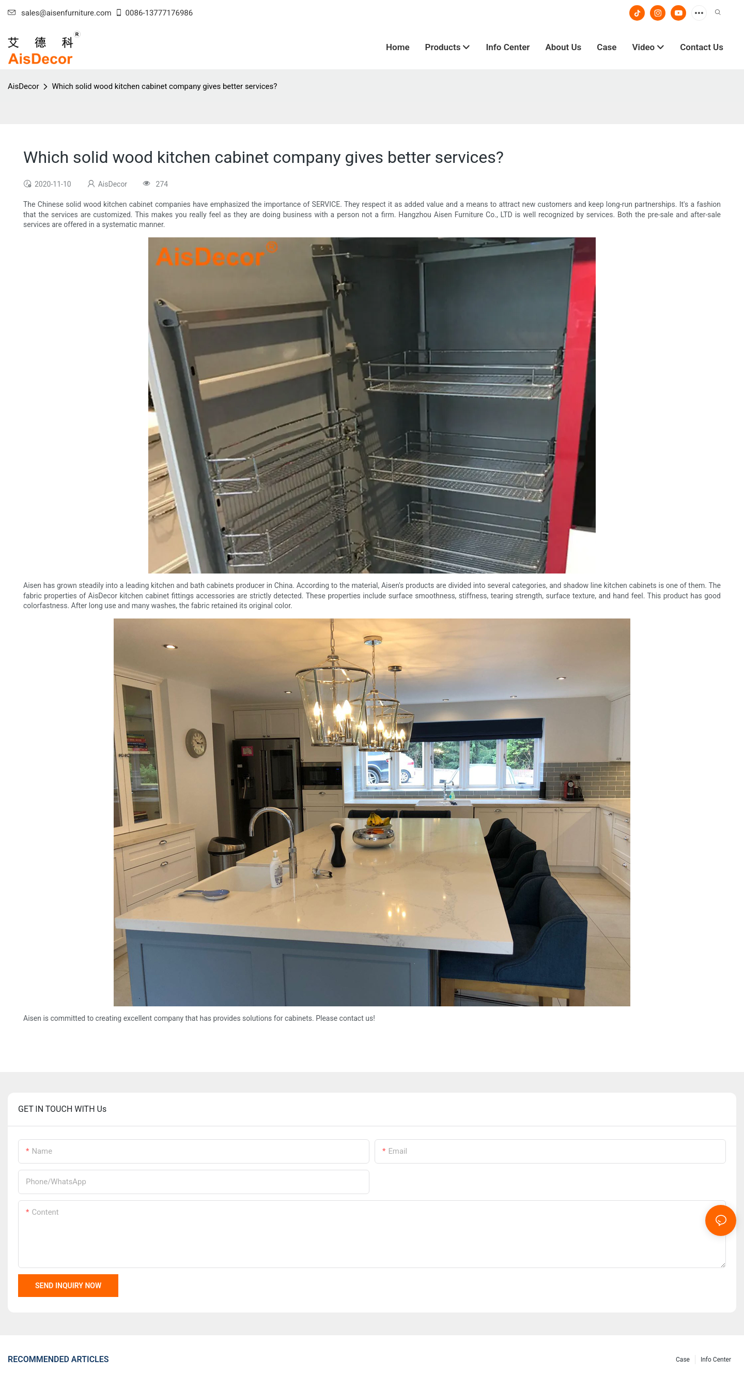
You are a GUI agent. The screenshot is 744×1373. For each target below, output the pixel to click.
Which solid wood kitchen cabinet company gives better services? (164, 86)
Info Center (716, 1359)
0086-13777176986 (154, 13)
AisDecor (23, 86)
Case (683, 1359)
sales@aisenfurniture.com (60, 13)
